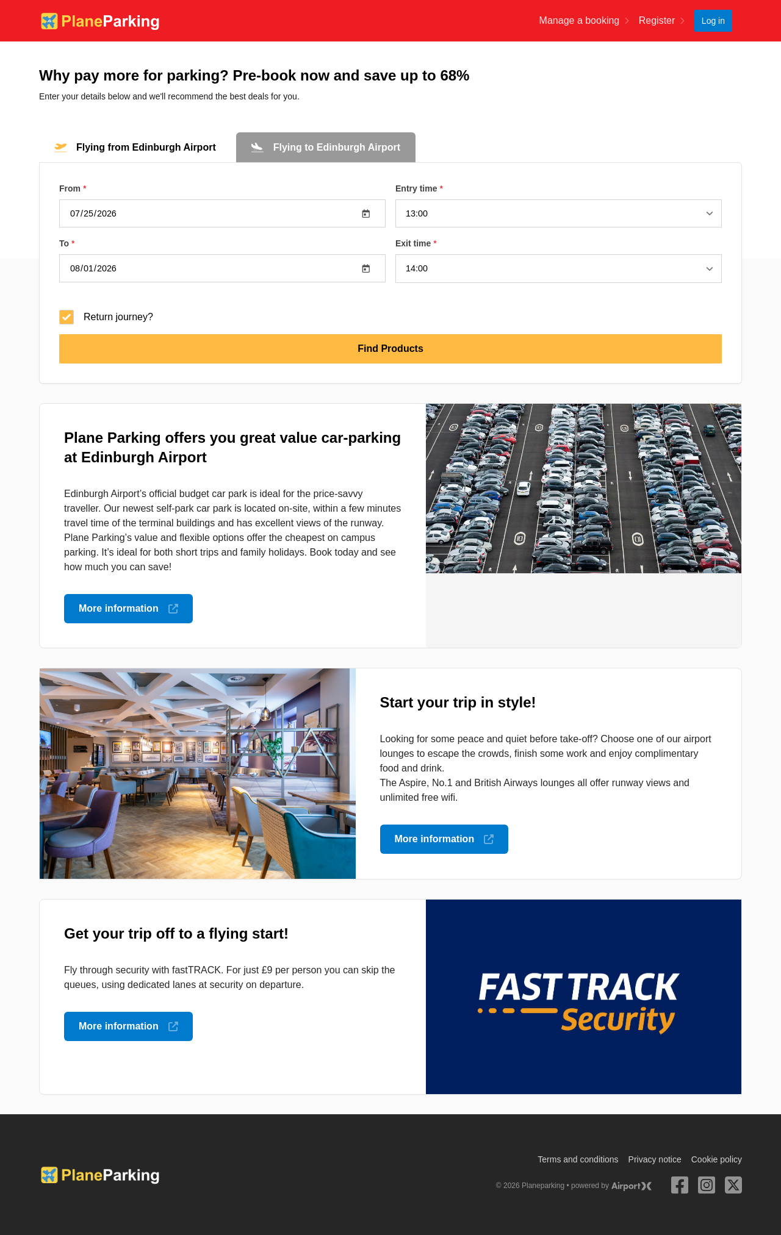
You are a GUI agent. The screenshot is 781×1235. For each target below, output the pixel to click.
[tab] (135, 147)
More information (128, 608)
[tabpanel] (390, 272)
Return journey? (106, 316)
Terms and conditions (578, 1159)
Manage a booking (584, 20)
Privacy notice (655, 1159)
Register (662, 20)
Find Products (390, 348)
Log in (713, 21)
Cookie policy (716, 1159)
